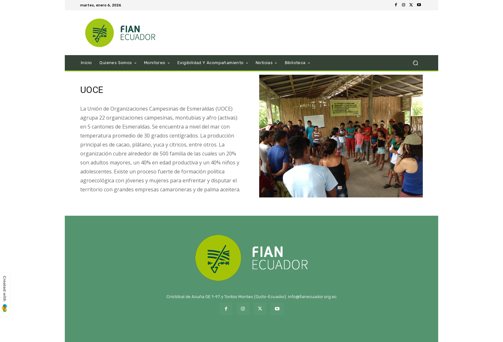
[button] (415, 63)
